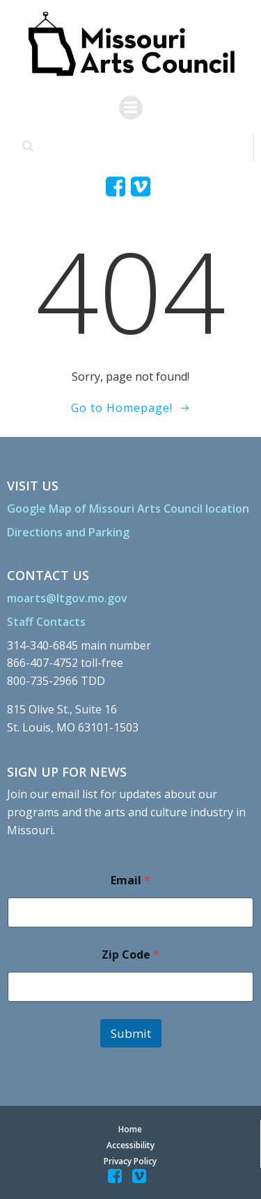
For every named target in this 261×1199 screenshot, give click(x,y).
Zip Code (130, 954)
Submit (131, 1033)
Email (130, 880)
